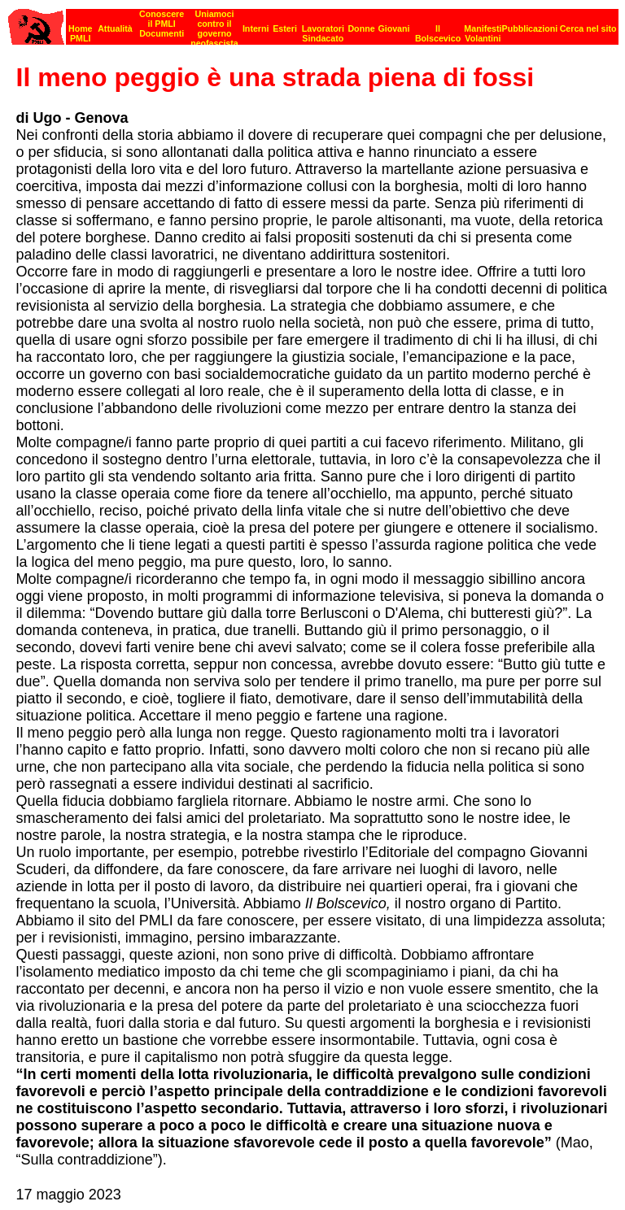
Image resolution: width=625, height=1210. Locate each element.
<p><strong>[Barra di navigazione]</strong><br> (313, 22)
